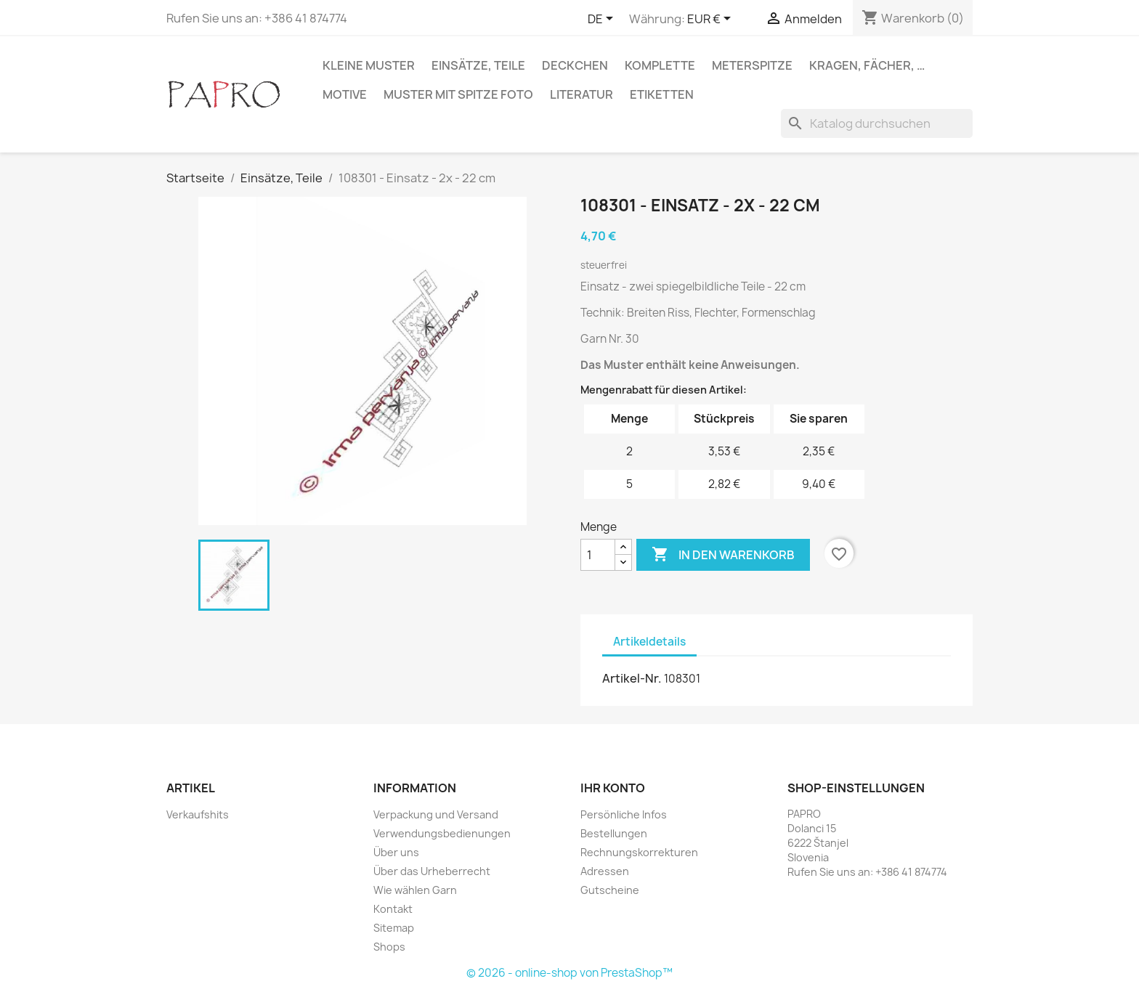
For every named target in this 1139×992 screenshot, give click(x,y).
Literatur (581, 94)
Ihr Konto (612, 788)
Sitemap (393, 928)
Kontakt (393, 909)
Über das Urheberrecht (431, 871)
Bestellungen (613, 833)
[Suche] (877, 123)
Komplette (660, 65)
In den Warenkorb (723, 554)
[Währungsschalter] (711, 19)
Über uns (396, 852)
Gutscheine (609, 890)
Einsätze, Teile (478, 65)
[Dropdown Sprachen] (603, 19)
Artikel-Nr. (632, 678)
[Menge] (597, 555)
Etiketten (662, 94)
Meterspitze (752, 65)
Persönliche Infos (623, 814)
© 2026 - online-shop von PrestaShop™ (569, 972)
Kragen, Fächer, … (867, 65)
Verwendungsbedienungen (442, 833)
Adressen (604, 871)
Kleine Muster (369, 65)
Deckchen (575, 65)
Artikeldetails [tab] (649, 641)
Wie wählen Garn (415, 890)
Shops (389, 947)
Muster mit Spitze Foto (458, 94)
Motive (345, 94)
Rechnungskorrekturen (639, 852)
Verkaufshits (197, 814)
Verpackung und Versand (435, 814)
